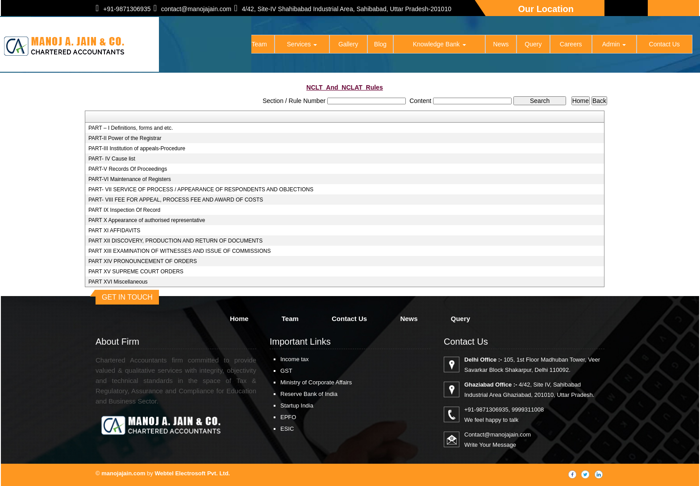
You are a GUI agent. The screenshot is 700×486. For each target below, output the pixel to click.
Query (533, 44)
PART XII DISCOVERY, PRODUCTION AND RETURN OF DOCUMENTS (175, 241)
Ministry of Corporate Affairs (316, 382)
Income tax (294, 359)
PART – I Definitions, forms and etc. (130, 128)
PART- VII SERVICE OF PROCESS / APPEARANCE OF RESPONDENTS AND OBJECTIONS (200, 189)
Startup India (296, 405)
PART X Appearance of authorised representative (146, 220)
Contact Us (664, 44)
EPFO (288, 417)
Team (259, 44)
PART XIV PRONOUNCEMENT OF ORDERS (142, 261)
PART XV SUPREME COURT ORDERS (135, 271)
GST (286, 370)
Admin (614, 44)
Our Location (546, 9)
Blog (381, 44)
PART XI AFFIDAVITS (114, 230)
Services (303, 44)
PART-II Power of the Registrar (125, 138)
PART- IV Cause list (111, 159)
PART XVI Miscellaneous (118, 282)
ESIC (287, 428)
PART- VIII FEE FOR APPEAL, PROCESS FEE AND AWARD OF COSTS (175, 200)
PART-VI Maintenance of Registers (129, 179)
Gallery (348, 44)
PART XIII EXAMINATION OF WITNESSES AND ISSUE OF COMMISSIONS (179, 251)
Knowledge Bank (440, 44)
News (501, 44)
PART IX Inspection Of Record (124, 210)
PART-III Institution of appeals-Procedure (136, 148)
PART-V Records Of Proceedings (127, 169)
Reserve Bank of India (309, 394)
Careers (571, 44)
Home (228, 44)
